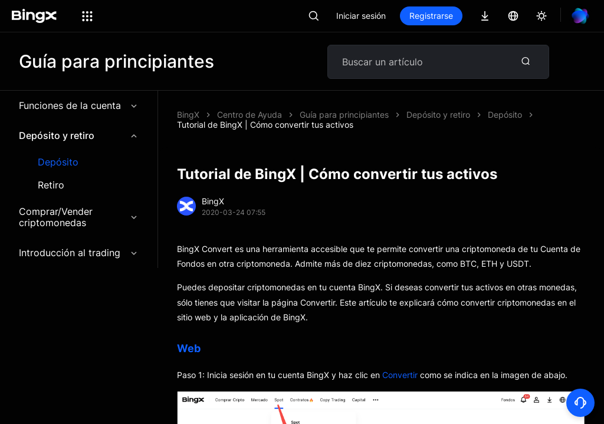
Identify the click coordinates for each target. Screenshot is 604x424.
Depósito (58, 162)
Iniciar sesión (361, 16)
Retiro (51, 185)
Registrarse (431, 16)
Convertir (400, 375)
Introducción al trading (79, 253)
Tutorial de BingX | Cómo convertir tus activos (265, 125)
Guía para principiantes (344, 115)
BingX (188, 115)
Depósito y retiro (79, 135)
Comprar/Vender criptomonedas (79, 217)
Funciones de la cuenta (79, 105)
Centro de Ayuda (249, 115)
